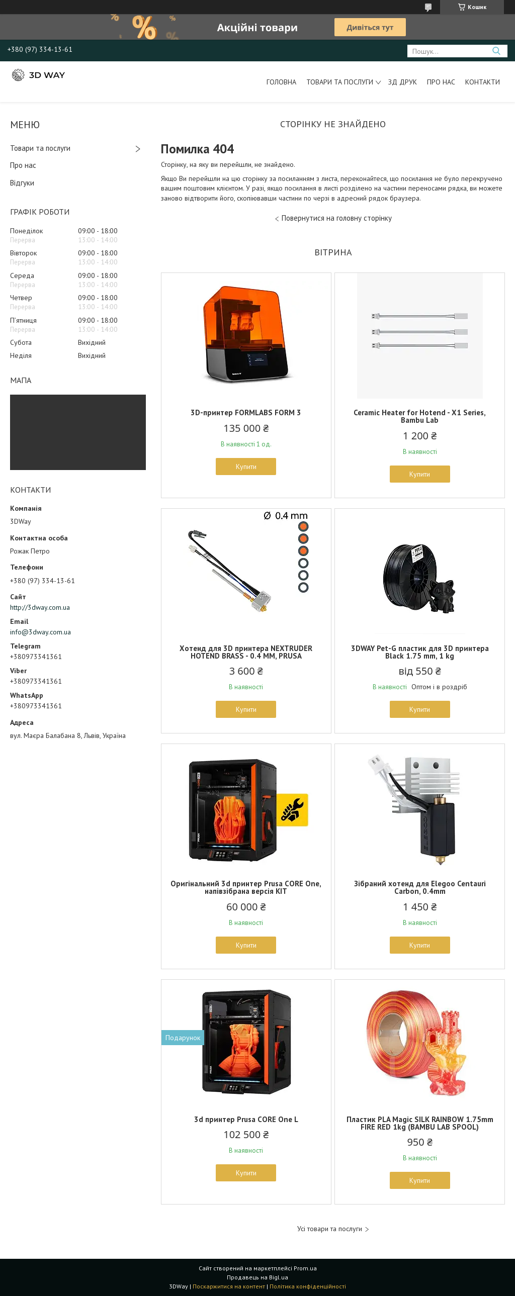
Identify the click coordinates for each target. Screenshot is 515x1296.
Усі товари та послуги (329, 1229)
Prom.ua (305, 1268)
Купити (246, 466)
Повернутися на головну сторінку (337, 218)
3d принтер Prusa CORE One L (246, 1119)
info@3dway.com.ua (40, 631)
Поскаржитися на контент (229, 1286)
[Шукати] (496, 51)
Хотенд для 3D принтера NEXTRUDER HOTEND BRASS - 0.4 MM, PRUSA (246, 652)
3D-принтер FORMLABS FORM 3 (246, 412)
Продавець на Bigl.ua (257, 1277)
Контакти (482, 81)
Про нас (441, 81)
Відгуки (22, 183)
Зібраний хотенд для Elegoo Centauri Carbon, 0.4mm (420, 887)
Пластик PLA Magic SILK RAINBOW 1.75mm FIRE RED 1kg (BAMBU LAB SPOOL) (420, 1123)
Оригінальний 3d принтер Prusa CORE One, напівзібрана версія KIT (245, 887)
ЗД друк (402, 81)
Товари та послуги (339, 81)
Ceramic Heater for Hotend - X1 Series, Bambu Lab (420, 416)
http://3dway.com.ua (40, 607)
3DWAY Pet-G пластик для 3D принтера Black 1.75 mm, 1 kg (420, 652)
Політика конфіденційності (308, 1286)
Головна (281, 81)
